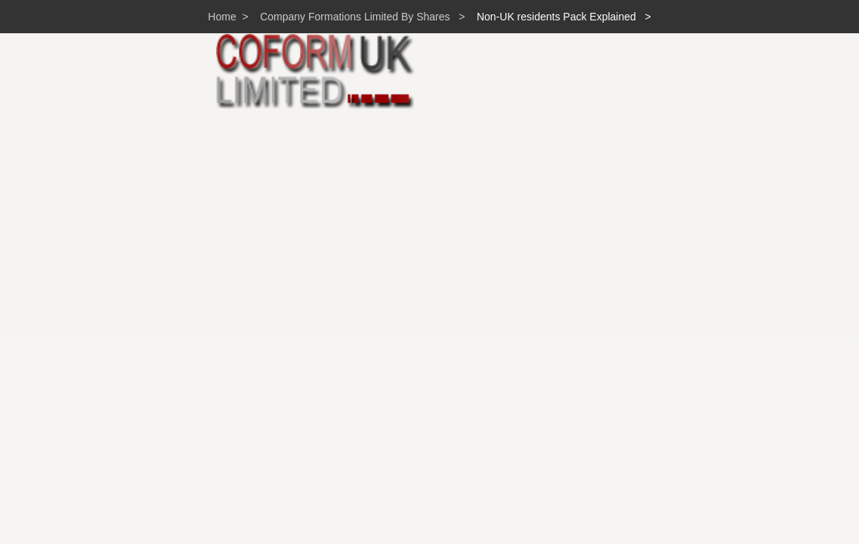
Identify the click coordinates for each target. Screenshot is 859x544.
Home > (228, 17)
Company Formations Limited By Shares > (358, 17)
